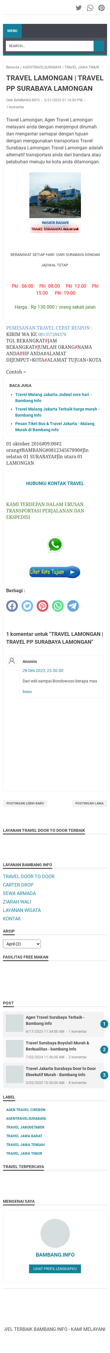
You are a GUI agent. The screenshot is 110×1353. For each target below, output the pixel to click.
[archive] (22, 944)
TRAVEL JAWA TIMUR (24, 1154)
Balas (27, 691)
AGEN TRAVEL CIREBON (25, 1110)
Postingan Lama (89, 803)
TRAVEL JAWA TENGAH (25, 1145)
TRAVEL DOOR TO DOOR (29, 876)
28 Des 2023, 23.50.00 (43, 670)
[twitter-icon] (79, 8)
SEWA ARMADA (19, 893)
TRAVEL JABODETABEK (25, 1127)
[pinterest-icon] (102, 8)
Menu (12, 31)
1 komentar (15, 107)
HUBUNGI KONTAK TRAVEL (55, 483)
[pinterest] (42, 606)
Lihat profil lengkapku (55, 1269)
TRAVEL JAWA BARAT (24, 1136)
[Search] (50, 46)
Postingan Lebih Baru (25, 803)
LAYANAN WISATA (22, 910)
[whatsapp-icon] (90, 8)
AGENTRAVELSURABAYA (26, 1119)
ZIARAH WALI (17, 902)
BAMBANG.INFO (55, 1255)
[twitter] (27, 606)
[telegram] (73, 606)
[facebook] (12, 606)
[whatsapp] (58, 606)
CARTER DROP (18, 885)
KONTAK (12, 919)
